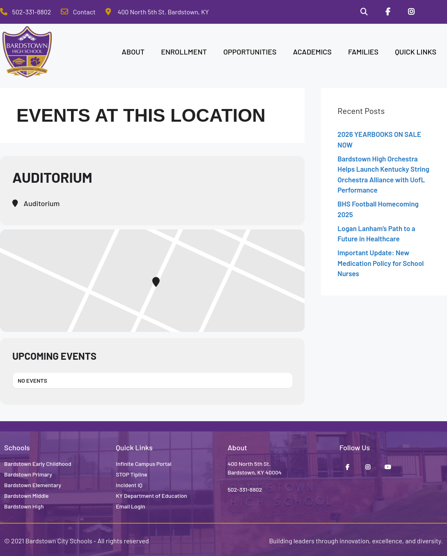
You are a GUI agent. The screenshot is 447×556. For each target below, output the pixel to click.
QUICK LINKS (415, 51)
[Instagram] (411, 12)
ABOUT (133, 51)
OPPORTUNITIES (250, 51)
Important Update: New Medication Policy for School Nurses (380, 262)
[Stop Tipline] (435, 12)
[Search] (364, 12)
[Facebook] (388, 12)
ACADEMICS (312, 51)
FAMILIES (363, 51)
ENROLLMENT (184, 51)
